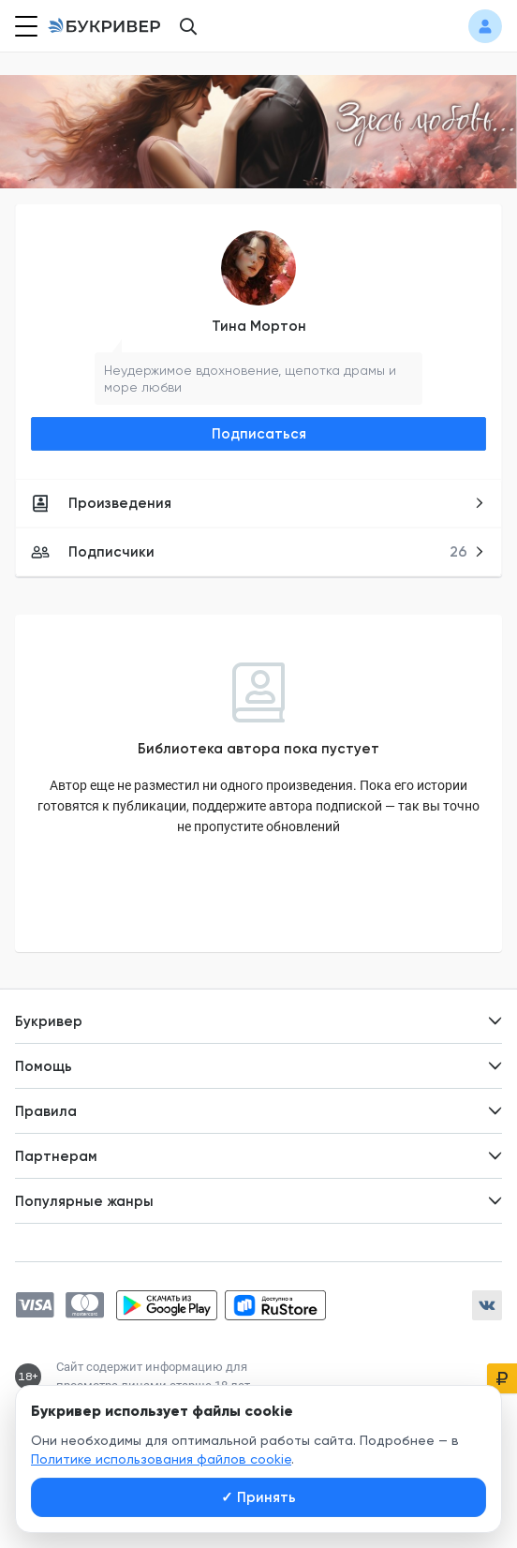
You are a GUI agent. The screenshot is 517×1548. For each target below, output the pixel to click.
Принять (258, 1497)
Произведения (258, 503)
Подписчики (258, 552)
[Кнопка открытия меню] (24, 26)
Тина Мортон (259, 326)
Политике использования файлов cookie (161, 1458)
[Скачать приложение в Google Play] (166, 1305)
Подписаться (259, 433)
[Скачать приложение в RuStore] (275, 1305)
